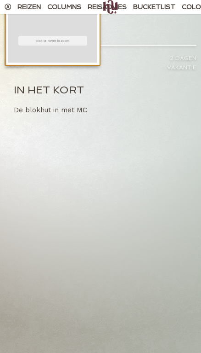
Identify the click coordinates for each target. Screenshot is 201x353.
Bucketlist (154, 7)
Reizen (29, 7)
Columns (64, 7)
